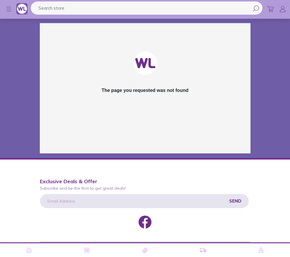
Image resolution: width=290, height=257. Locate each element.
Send (235, 201)
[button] (6, 9)
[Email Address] (144, 201)
